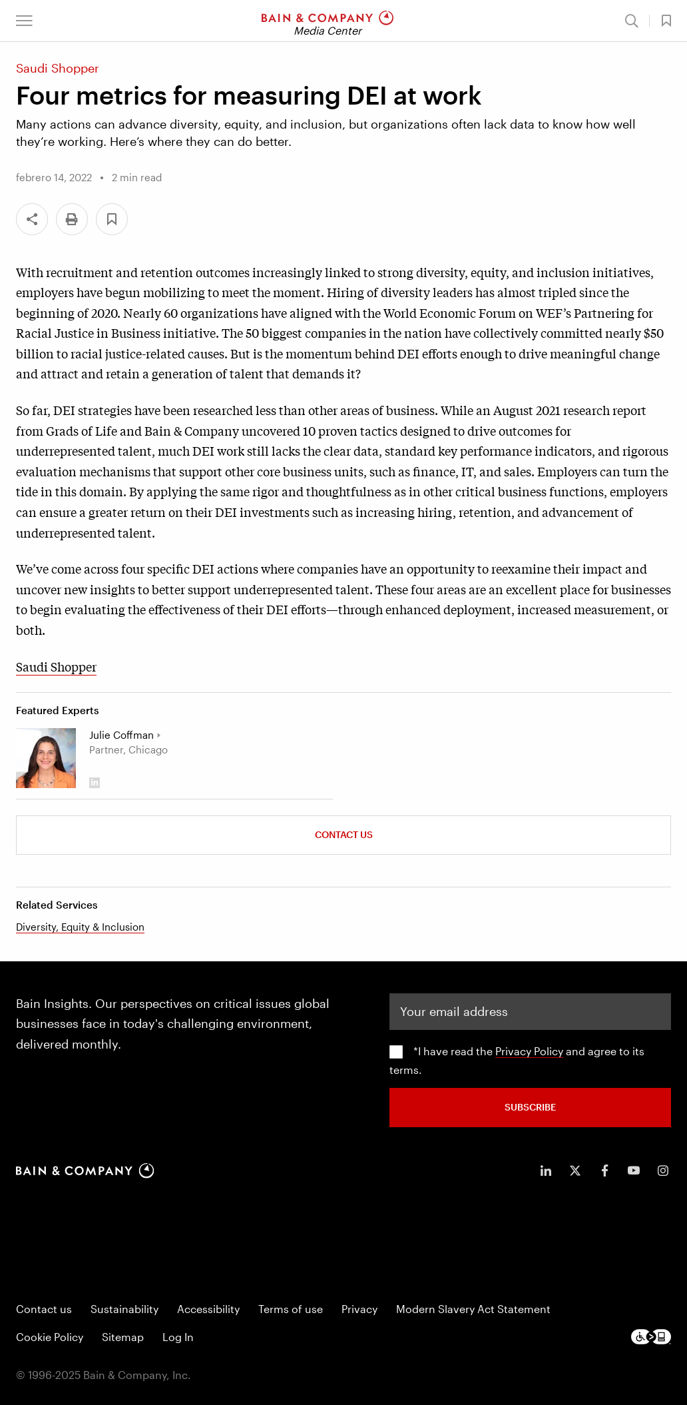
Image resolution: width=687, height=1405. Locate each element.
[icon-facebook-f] (604, 1170)
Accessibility (208, 1308)
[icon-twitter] (575, 1170)
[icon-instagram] (663, 1170)
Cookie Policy (49, 1336)
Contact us (44, 1308)
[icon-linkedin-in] (546, 1170)
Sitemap (123, 1336)
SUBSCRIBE (530, 1107)
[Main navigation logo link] (327, 21)
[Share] (32, 219)
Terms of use (290, 1308)
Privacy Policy (529, 1051)
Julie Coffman (121, 735)
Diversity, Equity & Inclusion (80, 927)
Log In (178, 1336)
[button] (24, 20)
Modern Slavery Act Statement (473, 1308)
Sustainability (124, 1308)
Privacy (359, 1308)
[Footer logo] (651, 1336)
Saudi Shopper (56, 666)
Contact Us (344, 834)
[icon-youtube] (634, 1170)
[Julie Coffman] (46, 758)
